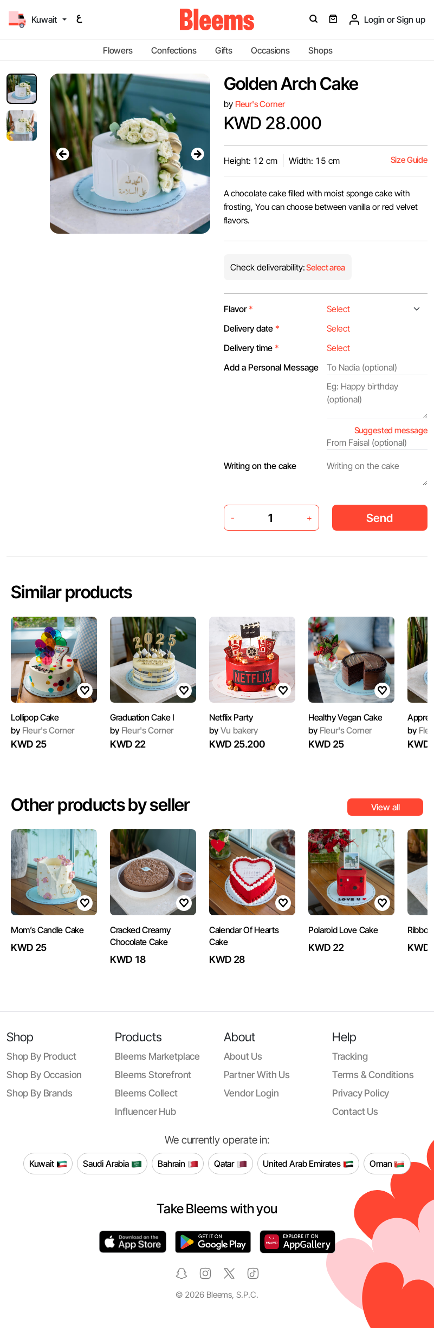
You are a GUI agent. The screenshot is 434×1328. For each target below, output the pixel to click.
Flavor (238, 308)
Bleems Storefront (153, 1074)
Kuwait (48, 1164)
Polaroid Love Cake (343, 929)
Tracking (350, 1056)
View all (385, 807)
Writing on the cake (260, 465)
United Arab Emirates (308, 1164)
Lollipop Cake (35, 717)
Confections (173, 50)
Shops (320, 50)
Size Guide (409, 160)
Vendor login (251, 1093)
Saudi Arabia (112, 1164)
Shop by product (41, 1056)
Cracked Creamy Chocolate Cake (140, 935)
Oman (387, 1164)
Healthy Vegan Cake (345, 717)
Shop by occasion (44, 1074)
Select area (325, 267)
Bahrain (178, 1164)
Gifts (223, 50)
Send (379, 518)
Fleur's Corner (260, 104)
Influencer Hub (145, 1111)
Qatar (230, 1164)
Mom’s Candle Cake (47, 929)
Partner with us (257, 1074)
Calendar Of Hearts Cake (243, 935)
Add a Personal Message (271, 367)
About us (243, 1056)
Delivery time (251, 347)
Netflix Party (231, 717)
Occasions (270, 50)
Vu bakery (233, 730)
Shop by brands (40, 1093)
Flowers (118, 50)
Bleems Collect (146, 1093)
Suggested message (390, 430)
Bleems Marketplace (157, 1056)
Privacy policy (361, 1093)
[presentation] (62, 154)
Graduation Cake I (142, 717)
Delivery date (252, 328)
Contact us (355, 1111)
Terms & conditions (373, 1074)
